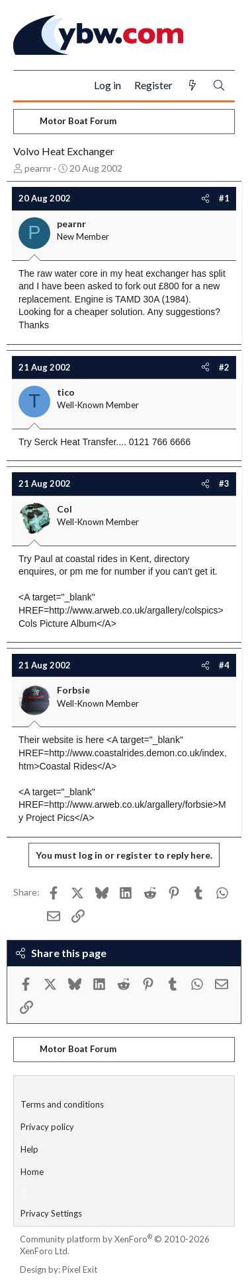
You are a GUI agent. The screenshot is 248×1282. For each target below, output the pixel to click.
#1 (224, 198)
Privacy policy (47, 1127)
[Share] (205, 198)
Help (29, 1149)
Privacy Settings (51, 1213)
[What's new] (192, 85)
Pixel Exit (79, 1269)
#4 (224, 665)
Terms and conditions (62, 1104)
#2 (224, 367)
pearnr (38, 168)
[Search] (219, 85)
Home (32, 1171)
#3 (224, 483)
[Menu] (29, 86)
